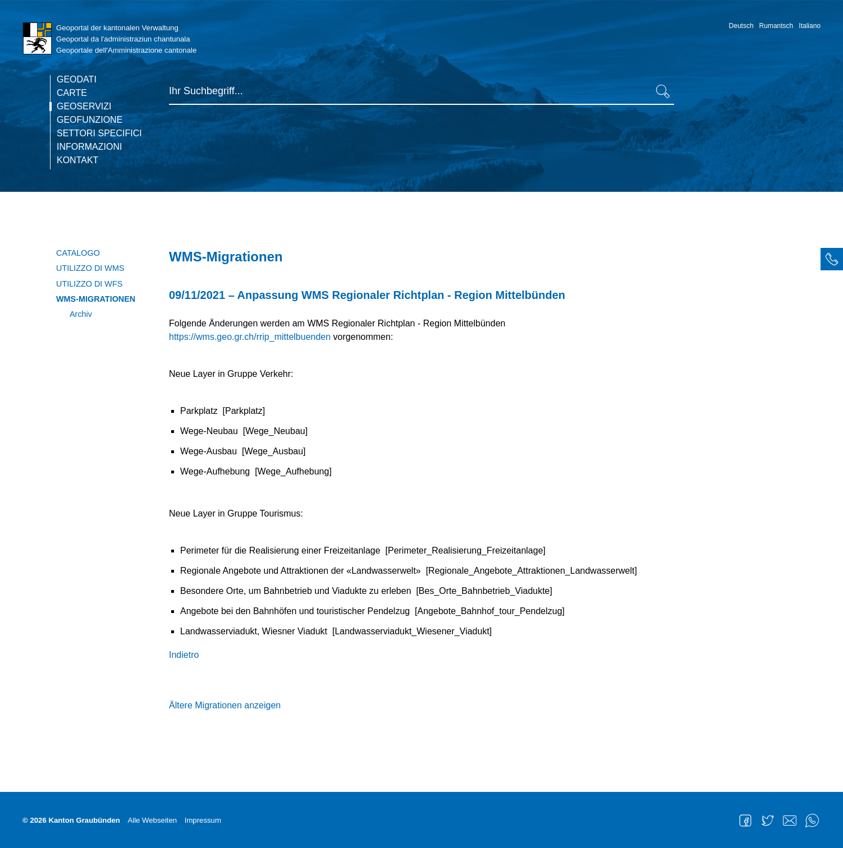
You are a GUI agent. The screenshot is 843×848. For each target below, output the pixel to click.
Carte (72, 93)
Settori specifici (99, 133)
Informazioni (89, 146)
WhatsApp (812, 820)
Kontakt (77, 160)
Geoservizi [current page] (84, 106)
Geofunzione (89, 120)
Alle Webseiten (152, 820)
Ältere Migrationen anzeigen (225, 705)
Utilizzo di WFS (89, 283)
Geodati (77, 79)
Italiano (810, 26)
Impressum (203, 820)
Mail (789, 820)
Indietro (184, 655)
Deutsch (741, 26)
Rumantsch (776, 26)
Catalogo (78, 252)
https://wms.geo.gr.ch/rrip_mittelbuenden (250, 337)
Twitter (767, 820)
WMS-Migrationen (95, 298)
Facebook (745, 820)
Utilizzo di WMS (90, 268)
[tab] (832, 259)
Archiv (81, 314)
